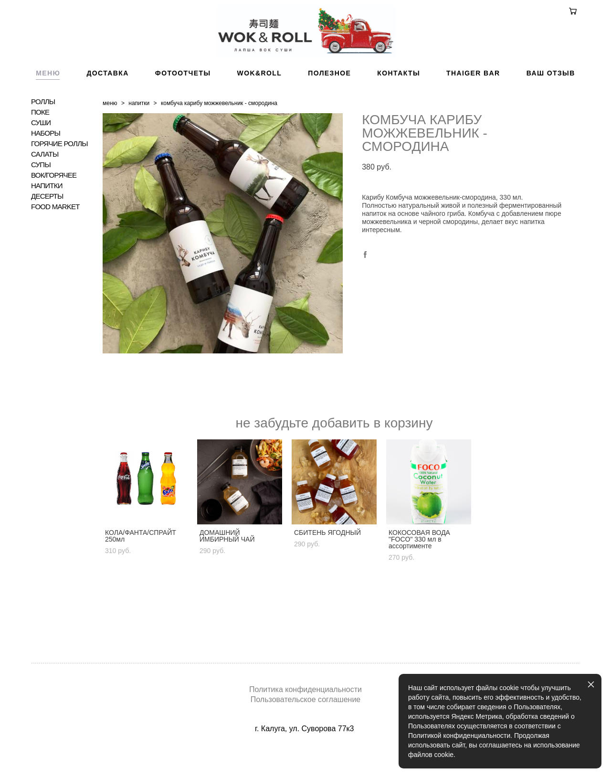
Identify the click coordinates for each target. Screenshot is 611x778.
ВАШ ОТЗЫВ (551, 102)
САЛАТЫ (44, 183)
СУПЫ (41, 193)
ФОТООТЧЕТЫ (183, 102)
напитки (138, 131)
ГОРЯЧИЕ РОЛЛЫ (59, 172)
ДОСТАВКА (107, 102)
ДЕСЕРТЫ (47, 225)
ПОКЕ (40, 141)
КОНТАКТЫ (398, 102)
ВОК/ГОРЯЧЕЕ (53, 204)
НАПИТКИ (47, 214)
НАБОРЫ (45, 162)
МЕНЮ (48, 102)
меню (110, 131)
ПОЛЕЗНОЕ (329, 102)
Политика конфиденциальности (305, 690)
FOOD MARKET (55, 235)
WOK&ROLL (259, 102)
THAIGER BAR (473, 102)
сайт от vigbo (305, 756)
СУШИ (41, 151)
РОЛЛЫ (43, 130)
